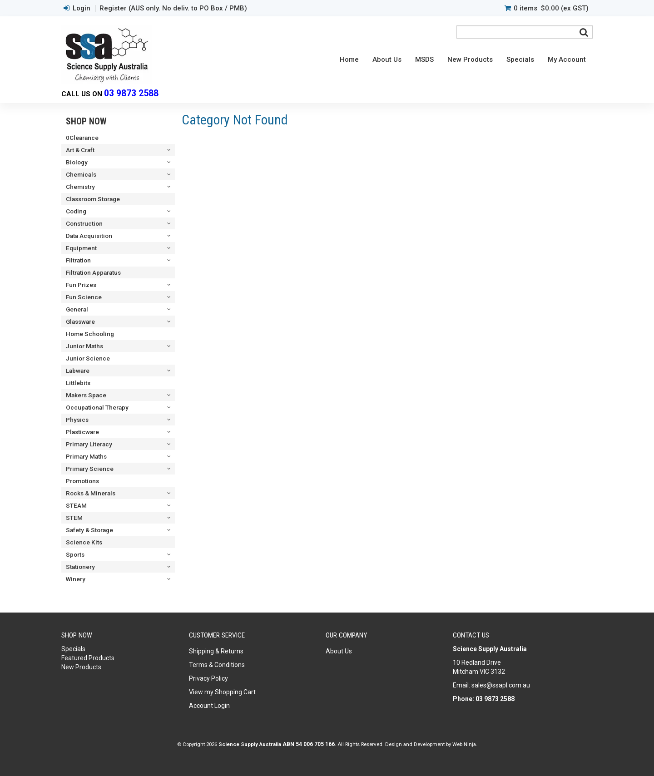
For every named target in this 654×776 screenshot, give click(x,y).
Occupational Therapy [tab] (97, 407)
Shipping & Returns (216, 651)
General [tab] (77, 309)
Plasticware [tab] (82, 431)
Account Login (209, 705)
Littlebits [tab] (78, 382)
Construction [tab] (84, 223)
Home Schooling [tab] (90, 333)
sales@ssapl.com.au (500, 685)
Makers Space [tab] (86, 395)
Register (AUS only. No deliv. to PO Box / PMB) (173, 8)
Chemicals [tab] (81, 174)
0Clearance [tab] (82, 137)
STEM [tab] (74, 517)
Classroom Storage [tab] (93, 199)
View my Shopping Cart (222, 692)
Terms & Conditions (217, 664)
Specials (520, 59)
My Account (567, 59)
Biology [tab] (77, 162)
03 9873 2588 (131, 93)
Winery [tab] (75, 579)
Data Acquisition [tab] (89, 235)
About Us (386, 59)
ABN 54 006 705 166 (308, 744)
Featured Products (87, 658)
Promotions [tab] (82, 480)
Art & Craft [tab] (80, 149)
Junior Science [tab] (88, 358)
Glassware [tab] (80, 321)
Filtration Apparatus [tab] (93, 272)
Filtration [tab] (78, 260)
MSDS (424, 59)
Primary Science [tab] (90, 468)
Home (349, 59)
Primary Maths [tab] (86, 456)
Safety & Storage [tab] (89, 530)
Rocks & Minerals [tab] (90, 493)
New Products (470, 59)
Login (81, 8)
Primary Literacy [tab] (89, 444)
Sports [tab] (75, 554)
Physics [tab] (77, 419)
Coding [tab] (76, 211)
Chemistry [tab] (80, 186)
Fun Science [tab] (84, 297)
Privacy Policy (208, 678)
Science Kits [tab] (84, 542)
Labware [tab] (77, 370)
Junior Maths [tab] (84, 346)
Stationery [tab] (80, 566)
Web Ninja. (464, 744)
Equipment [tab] (81, 248)
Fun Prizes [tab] (81, 284)
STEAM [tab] (76, 505)
